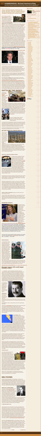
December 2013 (30, 75)
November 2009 (30, 63)
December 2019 (30, 90)
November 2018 (30, 85)
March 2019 (30, 87)
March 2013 (30, 73)
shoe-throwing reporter (4, 94)
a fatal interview (15, 235)
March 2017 (30, 81)
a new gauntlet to (9, 305)
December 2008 (30, 60)
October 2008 (30, 58)
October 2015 (30, 77)
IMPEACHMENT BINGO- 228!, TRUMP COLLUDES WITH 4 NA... (33, 36)
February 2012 (30, 67)
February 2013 (30, 72)
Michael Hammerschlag (36, 11)
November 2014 (30, 76)
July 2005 (29, 45)
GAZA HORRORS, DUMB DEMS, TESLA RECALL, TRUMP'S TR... (33, 22)
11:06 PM (13, 429)
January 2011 (30, 64)
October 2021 (30, 93)
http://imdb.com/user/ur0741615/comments (17, 417)
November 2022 (30, 94)
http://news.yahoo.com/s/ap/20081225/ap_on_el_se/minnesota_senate (13, 50)
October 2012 (30, 69)
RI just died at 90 (11, 389)
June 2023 (29, 95)
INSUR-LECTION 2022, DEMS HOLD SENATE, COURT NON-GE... (33, 26)
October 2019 (30, 89)
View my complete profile (32, 14)
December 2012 (30, 70)
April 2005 (29, 42)
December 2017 (30, 82)
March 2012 (30, 68)
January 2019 (30, 86)
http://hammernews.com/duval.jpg (19, 46)
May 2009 (29, 61)
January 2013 (30, 71)
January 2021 (30, 92)
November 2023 (30, 96)
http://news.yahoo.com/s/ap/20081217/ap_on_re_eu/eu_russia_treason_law (14, 265)
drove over (19, 83)
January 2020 (30, 91)
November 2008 (30, 59)
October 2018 (30, 84)
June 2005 (29, 44)
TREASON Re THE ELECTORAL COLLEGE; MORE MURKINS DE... (33, 31)
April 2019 (29, 88)
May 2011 (29, 66)
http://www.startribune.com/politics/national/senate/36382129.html (13, 80)
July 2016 (29, 79)
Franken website (4, 17)
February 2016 (30, 78)
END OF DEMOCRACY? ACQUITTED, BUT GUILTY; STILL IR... (33, 33)
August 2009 (30, 62)
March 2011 (30, 65)
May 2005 (29, 43)
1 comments (22, 429)
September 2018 (30, 83)
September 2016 (30, 80)
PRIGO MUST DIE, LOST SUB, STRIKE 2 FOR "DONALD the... (34, 24)
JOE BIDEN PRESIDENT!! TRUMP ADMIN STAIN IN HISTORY (33, 29)
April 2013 (29, 74)
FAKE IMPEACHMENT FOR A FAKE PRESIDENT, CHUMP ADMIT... (33, 34)
